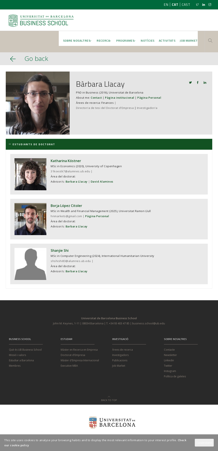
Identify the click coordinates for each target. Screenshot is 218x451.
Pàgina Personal (149, 98)
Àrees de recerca (122, 349)
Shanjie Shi (60, 250)
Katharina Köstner (66, 160)
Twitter (168, 366)
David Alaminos (102, 181)
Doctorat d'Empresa (73, 355)
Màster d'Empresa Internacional (80, 360)
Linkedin (169, 360)
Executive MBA (69, 366)
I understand (204, 443)
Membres (14, 366)
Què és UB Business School (25, 349)
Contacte (169, 349)
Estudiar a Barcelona (21, 360)
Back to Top (109, 397)
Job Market (118, 366)
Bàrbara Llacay (100, 84)
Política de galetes (175, 376)
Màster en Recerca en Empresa (79, 349)
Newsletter (170, 355)
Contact (96, 98)
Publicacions (119, 360)
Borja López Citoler (66, 205)
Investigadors (120, 355)
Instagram (170, 371)
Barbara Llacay (76, 181)
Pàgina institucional (119, 98)
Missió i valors (17, 355)
